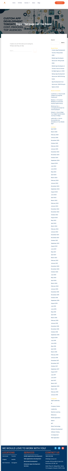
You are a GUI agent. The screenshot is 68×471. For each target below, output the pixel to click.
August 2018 (54, 337)
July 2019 (53, 306)
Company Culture (55, 406)
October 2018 (54, 332)
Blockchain (27, 461)
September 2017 (55, 369)
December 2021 (55, 234)
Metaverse (53, 414)
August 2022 (54, 217)
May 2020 (53, 277)
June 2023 (54, 194)
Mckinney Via (54, 106)
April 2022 (53, 223)
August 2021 (54, 246)
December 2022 (55, 209)
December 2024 (55, 151)
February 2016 (54, 392)
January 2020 (54, 289)
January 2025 (54, 149)
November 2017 (55, 363)
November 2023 (55, 186)
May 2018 (53, 346)
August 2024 (54, 163)
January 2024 (54, 183)
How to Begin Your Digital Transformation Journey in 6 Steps (58, 114)
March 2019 (54, 317)
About (33, 2)
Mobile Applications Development (33, 456)
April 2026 (53, 129)
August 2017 (54, 372)
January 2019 (54, 323)
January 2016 (54, 394)
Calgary (4, 459)
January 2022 (54, 232)
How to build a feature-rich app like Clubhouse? (58, 95)
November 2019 (55, 294)
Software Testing (55, 432)
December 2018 (55, 326)
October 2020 (54, 271)
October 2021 (54, 240)
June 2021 (53, 249)
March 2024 (54, 177)
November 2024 (55, 154)
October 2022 (54, 214)
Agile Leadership (55, 400)
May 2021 (53, 252)
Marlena (53, 100)
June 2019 (53, 309)
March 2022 (54, 226)
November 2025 (55, 140)
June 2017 (53, 377)
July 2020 (53, 274)
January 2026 (54, 137)
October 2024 (54, 157)
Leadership (54, 409)
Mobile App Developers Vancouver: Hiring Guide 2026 (58, 60)
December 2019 (55, 292)
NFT (52, 423)
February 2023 (54, 203)
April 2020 (53, 280)
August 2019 (54, 303)
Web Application (55, 437)
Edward (53, 112)
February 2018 (54, 354)
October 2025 (54, 143)
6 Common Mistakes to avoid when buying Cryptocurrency (57, 101)
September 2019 (55, 300)
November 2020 (55, 269)
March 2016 (54, 389)
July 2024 (53, 166)
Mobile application (55, 417)
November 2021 (55, 237)
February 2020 (54, 286)
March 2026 (54, 131)
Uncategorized (55, 434)
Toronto (13, 456)
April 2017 (53, 380)
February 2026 (54, 134)
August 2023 (54, 192)
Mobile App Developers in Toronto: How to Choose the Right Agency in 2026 (58, 68)
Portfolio (20, 2)
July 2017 (53, 374)
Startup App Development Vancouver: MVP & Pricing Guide (58, 76)
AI (51, 403)
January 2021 (54, 263)
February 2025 (54, 146)
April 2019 (53, 314)
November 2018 (55, 329)
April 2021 (53, 254)
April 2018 (53, 349)
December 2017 (55, 360)
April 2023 (53, 197)
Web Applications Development (32, 459)
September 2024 (55, 160)
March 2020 (54, 283)
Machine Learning (55, 412)
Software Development (56, 429)
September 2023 (55, 189)
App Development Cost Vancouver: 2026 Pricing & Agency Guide (58, 84)
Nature (52, 420)
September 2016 (55, 386)
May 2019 (53, 312)
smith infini (54, 118)
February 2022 (54, 229)
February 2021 (54, 260)
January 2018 (54, 357)
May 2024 (53, 172)
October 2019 (54, 297)
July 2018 (53, 340)
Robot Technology (55, 426)
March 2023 (54, 200)
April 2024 (53, 174)
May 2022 (53, 220)
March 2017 (54, 383)
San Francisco (6, 462)
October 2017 (54, 366)
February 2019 (54, 320)
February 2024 (55, 180)
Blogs (39, 2)
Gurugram (14, 462)
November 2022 (55, 211)
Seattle (13, 459)
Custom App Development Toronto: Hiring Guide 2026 (58, 52)
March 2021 (54, 257)
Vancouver (5, 456)
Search (53, 40)
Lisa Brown (54, 93)
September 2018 (55, 334)
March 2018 (54, 352)
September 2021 (55, 243)
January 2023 (54, 206)
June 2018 (53, 343)
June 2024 (54, 169)
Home (14, 2)
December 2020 (55, 266)
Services (27, 3)
